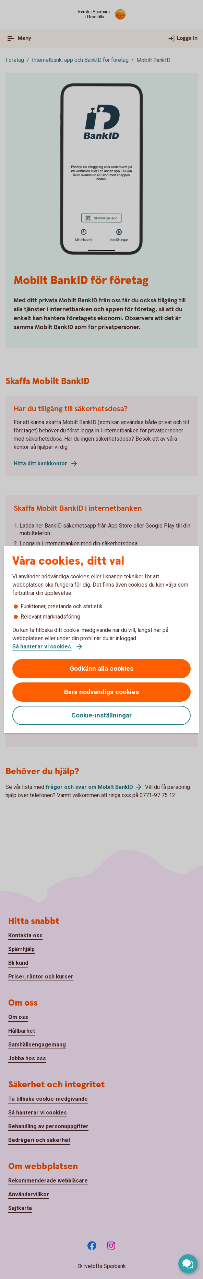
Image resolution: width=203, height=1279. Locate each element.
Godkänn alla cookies (101, 668)
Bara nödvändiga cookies (101, 692)
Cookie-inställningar (101, 715)
